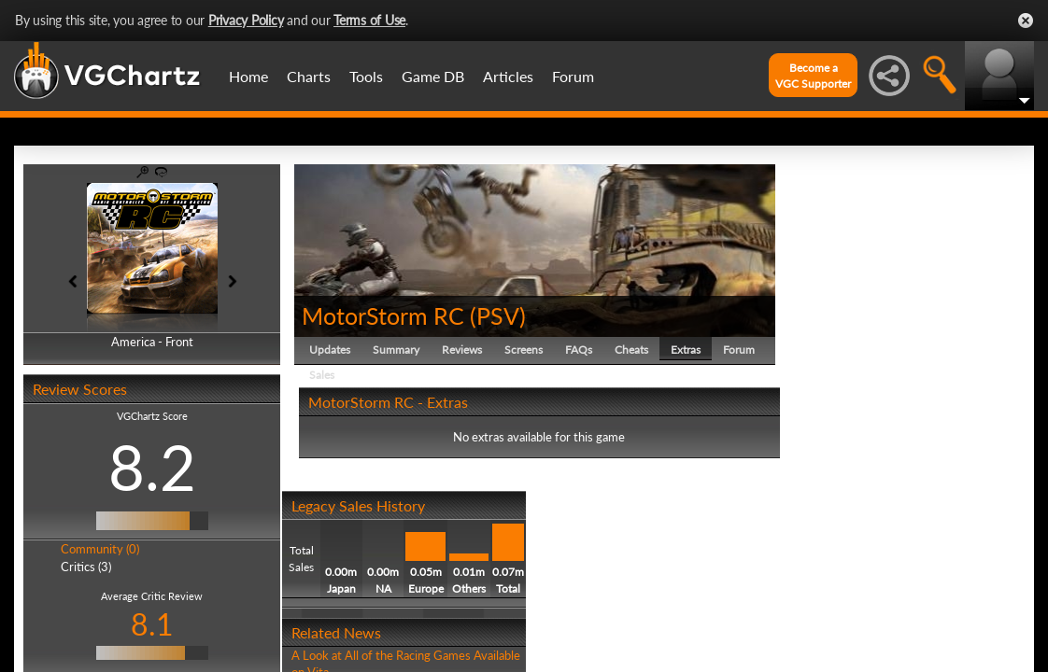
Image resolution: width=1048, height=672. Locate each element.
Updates (329, 350)
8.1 (152, 624)
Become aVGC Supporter (813, 76)
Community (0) (100, 548)
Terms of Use (369, 20)
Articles (508, 76)
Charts (309, 76)
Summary (396, 350)
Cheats (631, 350)
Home (248, 76)
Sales (321, 375)
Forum (573, 76)
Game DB (433, 76)
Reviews (462, 350)
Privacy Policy (246, 20)
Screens (523, 350)
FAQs (578, 350)
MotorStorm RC (383, 315)
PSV (497, 315)
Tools (366, 76)
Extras (686, 350)
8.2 (152, 466)
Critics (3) (86, 566)
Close (1025, 20)
